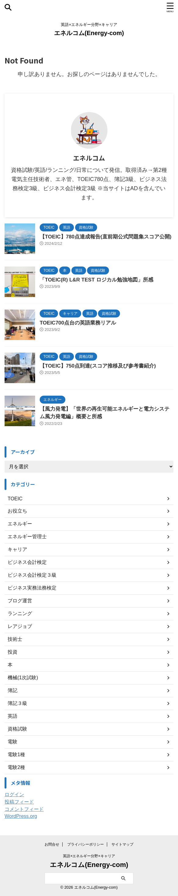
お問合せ (52, 844)
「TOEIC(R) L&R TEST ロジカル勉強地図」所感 (96, 280)
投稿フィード (19, 801)
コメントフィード (24, 809)
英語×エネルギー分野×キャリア (89, 856)
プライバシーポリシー (85, 844)
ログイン (14, 794)
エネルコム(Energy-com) (89, 33)
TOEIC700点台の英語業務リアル (78, 323)
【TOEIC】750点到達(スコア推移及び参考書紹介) (98, 366)
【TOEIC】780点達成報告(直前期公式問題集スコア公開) (105, 237)
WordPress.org (21, 816)
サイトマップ (122, 844)
